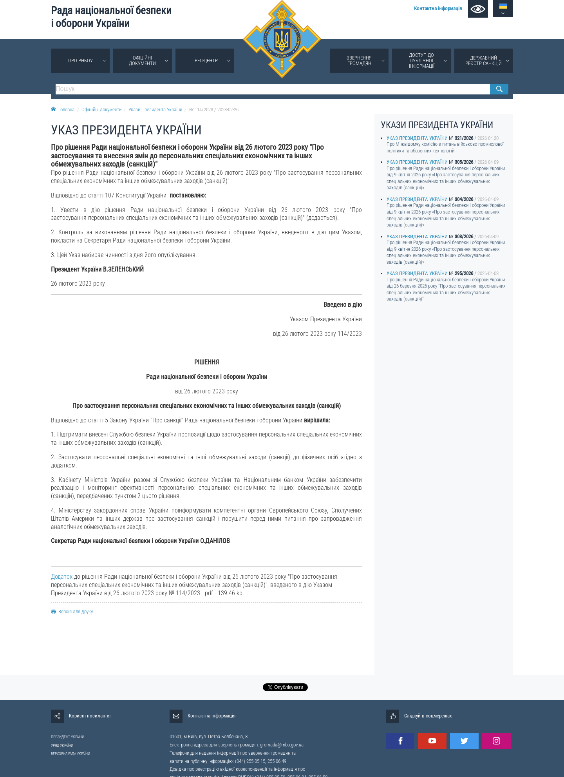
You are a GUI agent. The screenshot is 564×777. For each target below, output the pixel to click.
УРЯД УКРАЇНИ (62, 745)
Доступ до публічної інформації (421, 60)
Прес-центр (205, 60)
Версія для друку (72, 611)
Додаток (61, 576)
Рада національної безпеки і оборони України (111, 17)
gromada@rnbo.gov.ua (282, 745)
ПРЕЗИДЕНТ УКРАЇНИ (67, 736)
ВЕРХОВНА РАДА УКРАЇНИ (70, 753)
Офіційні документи (142, 60)
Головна (62, 109)
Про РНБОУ (80, 60)
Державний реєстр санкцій (483, 60)
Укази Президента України (155, 109)
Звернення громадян (359, 60)
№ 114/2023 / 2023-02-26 (214, 109)
